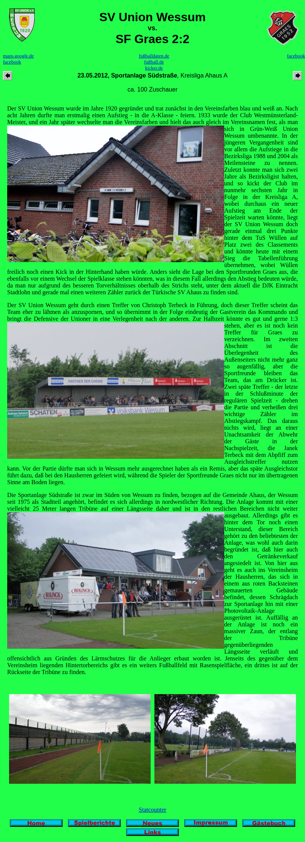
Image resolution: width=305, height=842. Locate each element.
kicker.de (154, 68)
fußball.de (154, 62)
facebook (12, 62)
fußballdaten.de (154, 56)
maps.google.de (18, 56)
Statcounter (152, 809)
